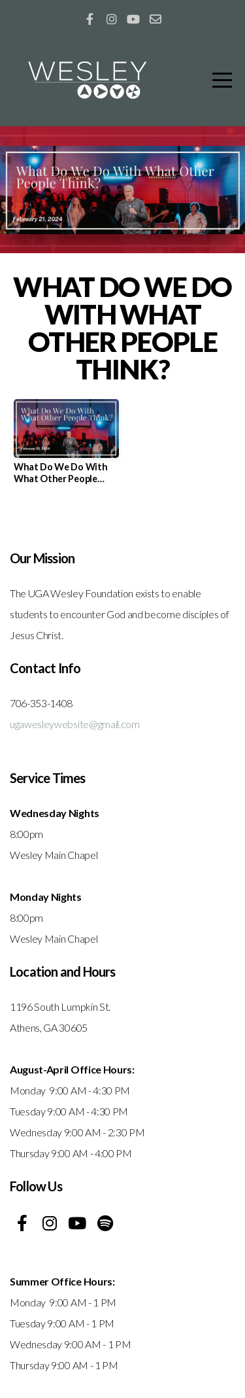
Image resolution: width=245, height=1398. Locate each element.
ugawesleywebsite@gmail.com (75, 724)
